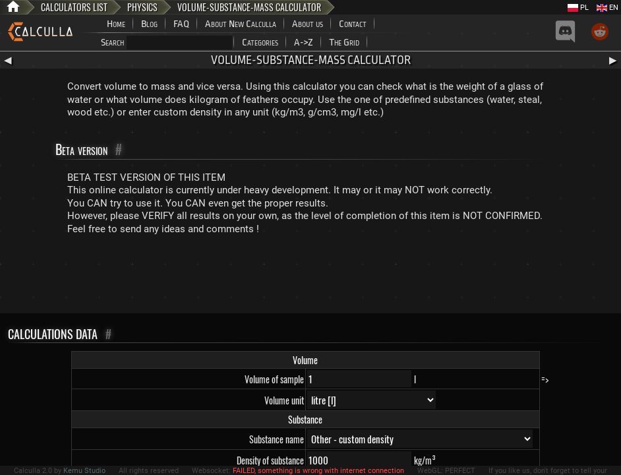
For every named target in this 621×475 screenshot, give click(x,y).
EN (607, 7)
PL (578, 7)
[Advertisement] (310, 277)
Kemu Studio (84, 470)
